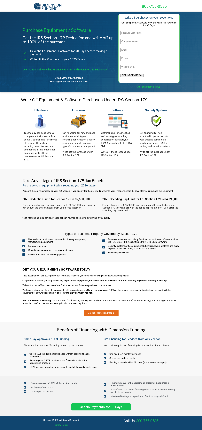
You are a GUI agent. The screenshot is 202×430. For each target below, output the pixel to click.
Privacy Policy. (61, 425)
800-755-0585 (154, 6)
